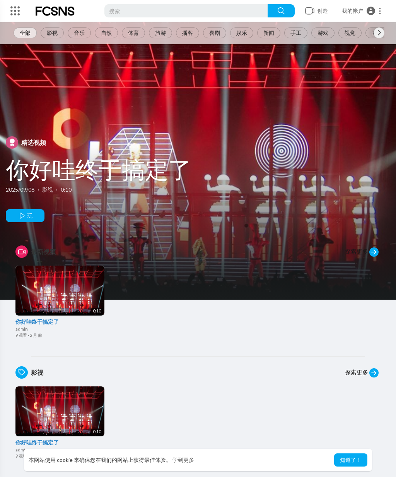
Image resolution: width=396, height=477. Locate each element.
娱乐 (241, 32)
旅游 (160, 32)
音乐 (79, 32)
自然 (106, 32)
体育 (133, 32)
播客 (187, 32)
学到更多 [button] (183, 459)
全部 (25, 32)
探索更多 (362, 252)
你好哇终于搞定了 (98, 169)
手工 (295, 32)
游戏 (322, 32)
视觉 (350, 32)
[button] (362, 11)
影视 (52, 32)
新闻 (268, 32)
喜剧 (214, 32)
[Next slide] (379, 32)
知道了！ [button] (351, 459)
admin (21, 328)
